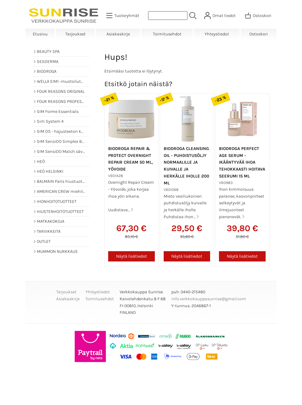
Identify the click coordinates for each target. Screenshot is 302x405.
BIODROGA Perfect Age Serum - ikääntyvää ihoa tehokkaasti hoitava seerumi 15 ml (242, 162)
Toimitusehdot (167, 34)
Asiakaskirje (118, 34)
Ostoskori (258, 34)
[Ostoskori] (258, 15)
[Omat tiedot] (220, 15)
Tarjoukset (75, 34)
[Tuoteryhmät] (123, 15)
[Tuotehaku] (167, 15)
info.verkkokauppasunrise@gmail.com (208, 298)
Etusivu (40, 34)
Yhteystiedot (217, 34)
